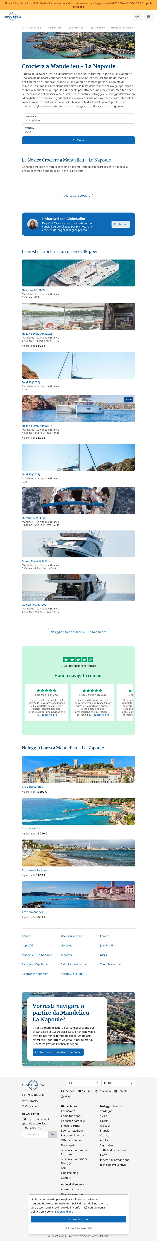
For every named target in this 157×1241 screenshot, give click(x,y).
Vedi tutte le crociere (78, 195)
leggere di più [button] (49, 714)
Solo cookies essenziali (78, 1228)
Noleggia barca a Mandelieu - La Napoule (78, 632)
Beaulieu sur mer (72, 936)
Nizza (103, 955)
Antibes (27, 936)
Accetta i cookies (78, 1219)
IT (84, 1083)
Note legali (68, 1145)
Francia (104, 1130)
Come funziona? (71, 1116)
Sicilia (103, 1116)
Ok (52, 1134)
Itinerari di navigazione (114, 1160)
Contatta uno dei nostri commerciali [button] (58, 1052)
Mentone (67, 955)
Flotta (103, 1155)
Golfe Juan (67, 945)
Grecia (104, 1121)
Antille (104, 1140)
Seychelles (106, 1145)
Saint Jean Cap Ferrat (35, 964)
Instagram (103, 1090)
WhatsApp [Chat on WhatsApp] (30, 1100)
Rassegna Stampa (72, 1135)
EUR (118, 1083)
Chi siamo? (68, 1111)
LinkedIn (121, 1090)
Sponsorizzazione (72, 1130)
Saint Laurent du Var (74, 964)
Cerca (78, 140)
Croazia (105, 1125)
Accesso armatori (72, 1189)
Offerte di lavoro (71, 1140)
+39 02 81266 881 (34, 1095)
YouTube (85, 1090)
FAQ (63, 1168)
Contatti (66, 1178)
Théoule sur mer (110, 964)
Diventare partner (72, 1194)
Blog (65, 1096)
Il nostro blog (69, 1173)
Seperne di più (64, 1211)
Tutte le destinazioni (113, 1150)
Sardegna (106, 1111)
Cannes (104, 936)
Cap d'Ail (27, 945)
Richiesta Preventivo (113, 1165)
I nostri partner (71, 1125)
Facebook (68, 1090)
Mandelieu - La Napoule (37, 955)
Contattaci (120, 224)
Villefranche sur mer (35, 974)
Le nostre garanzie (73, 1121)
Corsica (104, 1135)
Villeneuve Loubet (72, 974)
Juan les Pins (108, 945)
